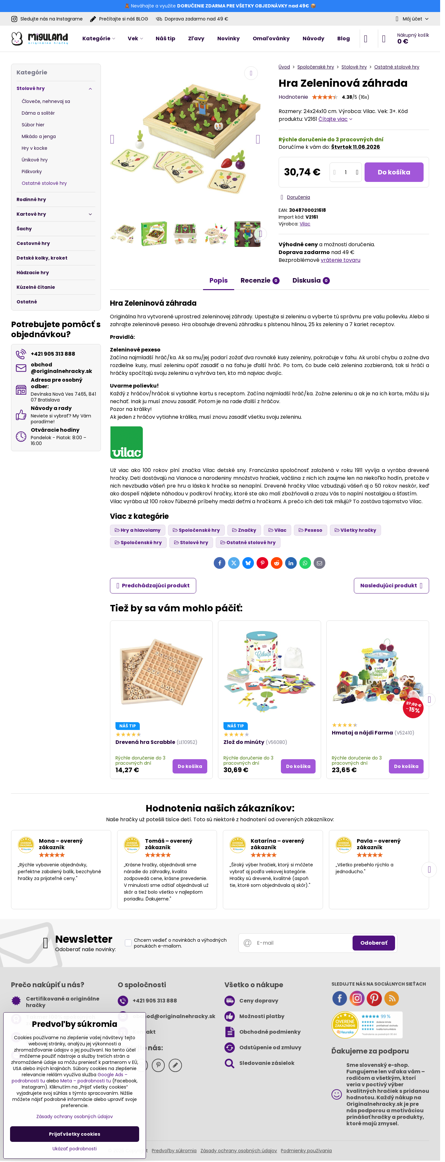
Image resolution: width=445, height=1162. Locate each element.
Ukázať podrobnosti (75, 1149)
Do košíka (394, 172)
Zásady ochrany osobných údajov (238, 1150)
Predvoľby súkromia (174, 1150)
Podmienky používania (306, 1150)
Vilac (305, 224)
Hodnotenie (293, 97)
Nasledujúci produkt (391, 586)
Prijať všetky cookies (74, 1134)
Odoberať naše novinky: (85, 949)
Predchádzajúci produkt (153, 586)
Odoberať (373, 943)
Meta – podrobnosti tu (85, 1081)
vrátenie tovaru (340, 260)
